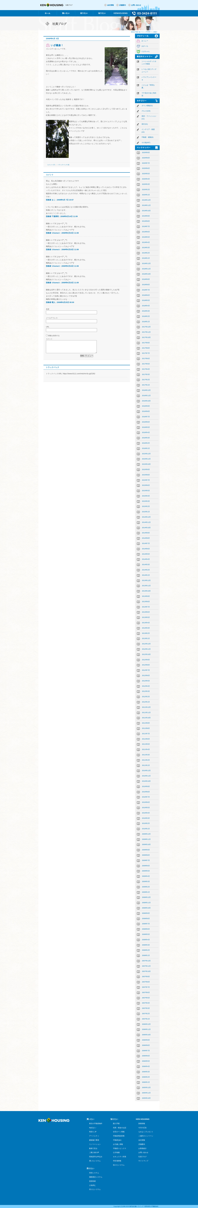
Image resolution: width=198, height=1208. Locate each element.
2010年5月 (146, 807)
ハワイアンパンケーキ (149, 78)
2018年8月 (146, 285)
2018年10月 (146, 274)
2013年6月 (146, 612)
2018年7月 (146, 290)
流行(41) (145, 124)
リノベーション (95, 1144)
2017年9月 (146, 343)
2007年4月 (146, 1003)
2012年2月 (146, 697)
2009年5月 (146, 871)
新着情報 (141, 1123)
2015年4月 (146, 496)
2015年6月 (146, 485)
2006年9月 (146, 1040)
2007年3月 (146, 1008)
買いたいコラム (95, 1161)
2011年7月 (146, 734)
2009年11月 (146, 839)
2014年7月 (146, 543)
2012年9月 (146, 660)
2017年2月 (146, 380)
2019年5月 (146, 237)
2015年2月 (146, 506)
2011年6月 (146, 739)
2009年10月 (146, 844)
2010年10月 (146, 781)
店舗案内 (122, 5)
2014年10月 (146, 528)
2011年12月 (146, 707)
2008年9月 (146, 913)
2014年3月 (146, 564)
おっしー (145, 41)
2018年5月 (146, 300)
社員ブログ (142, 1157)
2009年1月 (146, 892)
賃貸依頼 (92, 1181)
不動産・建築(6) (147, 137)
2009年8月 (146, 855)
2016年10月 (146, 401)
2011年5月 (146, 744)
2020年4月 (146, 179)
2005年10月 (146, 1098)
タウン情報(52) (147, 106)
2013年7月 (146, 607)
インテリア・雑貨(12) (148, 130)
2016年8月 (146, 411)
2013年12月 (146, 580)
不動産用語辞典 (119, 1136)
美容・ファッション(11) (149, 117)
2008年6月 (146, 929)
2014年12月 (146, 517)
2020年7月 (146, 163)
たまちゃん (146, 51)
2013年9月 (146, 596)
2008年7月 (146, 924)
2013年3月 (146, 628)
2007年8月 (146, 982)
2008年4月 (146, 940)
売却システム (94, 1173)
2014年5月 (146, 554)
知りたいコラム (119, 1165)
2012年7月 (146, 670)
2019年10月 (146, 211)
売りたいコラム (95, 1189)
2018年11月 (146, 269)
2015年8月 (146, 475)
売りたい (90, 1168)
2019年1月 (146, 258)
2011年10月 (146, 718)
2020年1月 (146, 195)
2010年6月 (146, 802)
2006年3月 (146, 1072)
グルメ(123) (146, 111)
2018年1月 (146, 322)
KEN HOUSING (142, 1119)
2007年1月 (146, 1019)
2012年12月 (146, 644)
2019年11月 (146, 205)
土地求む (92, 1185)
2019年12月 (146, 200)
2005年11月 (146, 1093)
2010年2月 (146, 823)
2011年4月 (146, 749)
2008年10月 (146, 908)
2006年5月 (146, 1061)
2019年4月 (146, 242)
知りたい (114, 1119)
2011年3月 (146, 755)
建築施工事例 (94, 1140)
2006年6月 (146, 1056)
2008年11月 (146, 903)
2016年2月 (146, 443)
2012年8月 (146, 665)
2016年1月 (146, 448)
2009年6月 (146, 866)
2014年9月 (146, 533)
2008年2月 (146, 950)
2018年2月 (146, 316)
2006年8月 (146, 1045)
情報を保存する (54, 336)
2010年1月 (146, 829)
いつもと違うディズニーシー (149, 70)
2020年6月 (146, 168)
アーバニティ (94, 1136)
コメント (49, 339)
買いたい (90, 1119)
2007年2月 (146, 1014)
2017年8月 (146, 348)
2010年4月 (146, 813)
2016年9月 (146, 406)
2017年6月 (146, 358)
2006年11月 (146, 1029)
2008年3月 (146, 945)
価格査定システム (95, 1177)
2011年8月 (146, 728)
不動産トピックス (119, 1148)
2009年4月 (146, 876)
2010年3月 (146, 818)
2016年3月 (146, 438)
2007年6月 (146, 992)
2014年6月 (146, 549)
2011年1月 (146, 765)
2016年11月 (146, 395)
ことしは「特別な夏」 (148, 86)
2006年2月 (146, 1077)
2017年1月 (146, 385)
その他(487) (146, 142)
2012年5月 (146, 681)
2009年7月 (146, 860)
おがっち (145, 46)
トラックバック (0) (63, 164)
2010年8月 (146, 792)
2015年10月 (146, 464)
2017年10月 (146, 337)
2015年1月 (146, 512)
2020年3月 (146, 184)
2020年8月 (146, 158)
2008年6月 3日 (52, 39)
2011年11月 (146, 712)
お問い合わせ (136, 5)
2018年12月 (146, 263)
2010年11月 (146, 776)
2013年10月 (146, 591)
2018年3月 (146, 311)
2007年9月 (146, 976)
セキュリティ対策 (119, 1157)
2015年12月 (146, 454)
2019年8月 (146, 221)
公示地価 (116, 1152)
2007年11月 (146, 966)
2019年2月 (146, 253)
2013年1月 (146, 638)
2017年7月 (146, 353)
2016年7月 (146, 417)
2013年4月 (146, 623)
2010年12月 (146, 770)
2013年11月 (146, 586)
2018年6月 (146, 295)
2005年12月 (146, 1087)
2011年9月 (146, 723)
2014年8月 (146, 538)
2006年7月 (146, 1051)
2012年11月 (146, 649)
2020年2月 (146, 189)
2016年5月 (146, 427)
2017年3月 (146, 374)
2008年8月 (146, 918)
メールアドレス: (52, 318)
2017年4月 (146, 369)
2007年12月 (146, 961)
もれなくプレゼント (145, 1132)
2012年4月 (146, 686)
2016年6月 (146, 422)
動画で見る (93, 1148)
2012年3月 (146, 691)
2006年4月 (146, 1066)
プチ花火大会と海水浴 (149, 94)
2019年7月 (146, 226)
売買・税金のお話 (119, 1128)
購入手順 (116, 1123)
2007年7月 (146, 987)
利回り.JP (92, 1132)
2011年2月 (146, 760)
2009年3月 (146, 881)
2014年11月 (146, 522)
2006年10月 (146, 1035)
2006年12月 (146, 1024)
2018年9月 (146, 279)
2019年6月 (146, 232)
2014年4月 (146, 559)
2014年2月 (146, 570)
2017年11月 (146, 332)
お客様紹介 (142, 1148)
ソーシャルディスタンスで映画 (149, 62)
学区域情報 (117, 1161)
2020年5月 (146, 174)
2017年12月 (146, 327)
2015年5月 (146, 491)
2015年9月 (146, 469)
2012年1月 (146, 702)
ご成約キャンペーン (145, 1136)
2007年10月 (146, 971)
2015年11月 (146, 459)
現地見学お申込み (95, 1157)
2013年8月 (146, 601)
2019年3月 (146, 247)
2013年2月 (146, 633)
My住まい (92, 1128)
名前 (47, 309)
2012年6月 (146, 675)
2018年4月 (146, 306)
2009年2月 (146, 887)
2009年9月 (146, 850)
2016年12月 (146, 390)
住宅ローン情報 (119, 1132)
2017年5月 (146, 364)
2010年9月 (146, 786)
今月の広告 (142, 1128)
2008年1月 (146, 955)
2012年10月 (146, 654)
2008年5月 (146, 934)
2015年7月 (146, 480)
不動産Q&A (117, 1140)
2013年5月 (146, 617)
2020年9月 (146, 152)
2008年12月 (146, 897)
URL (47, 327)
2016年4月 (146, 432)
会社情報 (110, 5)
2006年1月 (146, 1082)
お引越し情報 (118, 1144)
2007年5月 (146, 998)
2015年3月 (146, 501)
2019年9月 (146, 216)
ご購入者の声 (94, 1152)
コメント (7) (51, 164)
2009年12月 (146, 834)
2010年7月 (146, 797)
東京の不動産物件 (95, 1123)
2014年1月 (146, 575)
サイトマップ (143, 1161)
